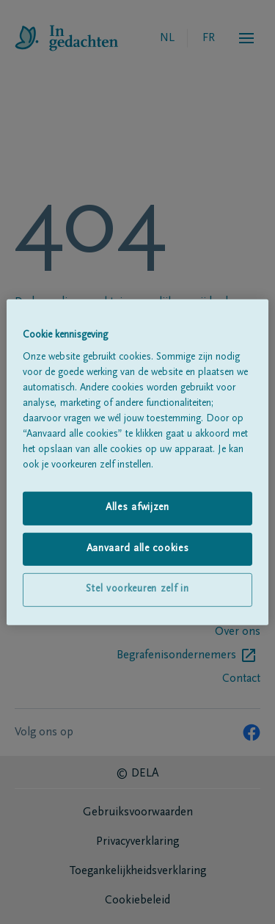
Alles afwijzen (137, 508)
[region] (137, 462)
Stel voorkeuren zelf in (137, 589)
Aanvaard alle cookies (138, 549)
